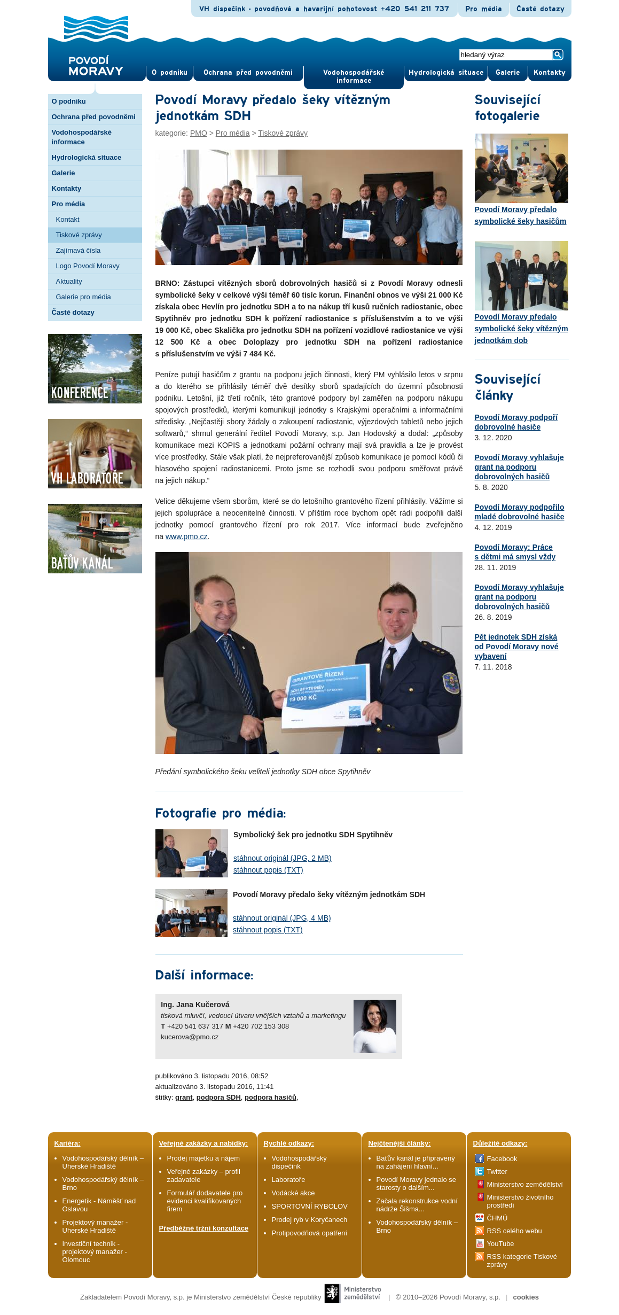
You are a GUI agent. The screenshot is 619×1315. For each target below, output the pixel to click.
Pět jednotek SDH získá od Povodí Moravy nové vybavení (517, 646)
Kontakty (67, 188)
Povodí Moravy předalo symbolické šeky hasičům (521, 179)
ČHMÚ (497, 1218)
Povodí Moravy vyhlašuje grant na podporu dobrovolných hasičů (519, 467)
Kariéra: (67, 1143)
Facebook (502, 1159)
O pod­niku (169, 72)
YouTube (500, 1244)
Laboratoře (288, 1180)
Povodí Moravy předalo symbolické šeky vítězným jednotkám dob (521, 293)
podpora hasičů (270, 1097)
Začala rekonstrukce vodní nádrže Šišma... (417, 1205)
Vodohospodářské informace (353, 76)
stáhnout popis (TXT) (268, 870)
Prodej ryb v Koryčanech (310, 1220)
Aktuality (69, 281)
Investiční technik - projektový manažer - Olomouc (94, 1252)
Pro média (483, 9)
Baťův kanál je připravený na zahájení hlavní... (416, 1162)
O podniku (69, 101)
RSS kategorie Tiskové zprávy (522, 1260)
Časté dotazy (540, 9)
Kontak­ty (550, 72)
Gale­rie (508, 72)
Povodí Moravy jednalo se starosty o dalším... (417, 1184)
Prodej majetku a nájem (203, 1158)
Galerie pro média (83, 297)
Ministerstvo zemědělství (525, 1184)
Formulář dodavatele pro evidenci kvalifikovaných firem (205, 1201)
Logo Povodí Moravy (88, 266)
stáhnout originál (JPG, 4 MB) (282, 918)
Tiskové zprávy (79, 235)
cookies (525, 1297)
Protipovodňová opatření (310, 1233)
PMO (198, 133)
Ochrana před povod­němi (248, 72)
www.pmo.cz (187, 536)
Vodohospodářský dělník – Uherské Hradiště (103, 1162)
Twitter (497, 1172)
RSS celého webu (514, 1231)
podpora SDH (219, 1097)
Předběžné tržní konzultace (204, 1228)
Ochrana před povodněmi (94, 117)
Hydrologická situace (446, 72)
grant (184, 1097)
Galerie (63, 173)
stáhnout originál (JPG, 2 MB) (282, 858)
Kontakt (68, 219)
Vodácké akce (293, 1193)
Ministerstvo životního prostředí (520, 1201)
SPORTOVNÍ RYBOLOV (310, 1206)
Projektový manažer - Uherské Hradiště (95, 1226)
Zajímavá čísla (78, 250)
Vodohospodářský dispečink (299, 1162)
